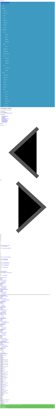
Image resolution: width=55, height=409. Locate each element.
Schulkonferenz (5, 112)
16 (0, 258)
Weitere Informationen (3, 282)
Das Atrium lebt (4, 116)
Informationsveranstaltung (5, 346)
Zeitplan (4, 15)
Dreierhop (6, 96)
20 (0, 263)
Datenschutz (3, 406)
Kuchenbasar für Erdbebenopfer (7, 248)
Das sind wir (4, 10)
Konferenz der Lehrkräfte (6, 245)
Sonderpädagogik (7, 41)
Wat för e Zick (3, 117)
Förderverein (6, 70)
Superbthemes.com (19, 404)
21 (0, 264)
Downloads (4, 27)
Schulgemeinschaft (4, 29)
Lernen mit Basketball (4, 121)
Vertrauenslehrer (5, 77)
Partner (4, 65)
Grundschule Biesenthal (5, 2)
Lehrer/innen (6, 39)
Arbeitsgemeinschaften (6, 53)
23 (0, 266)
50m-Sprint (6, 91)
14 (0, 256)
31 (0, 274)
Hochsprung (6, 98)
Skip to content (2, 0)
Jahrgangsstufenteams (6, 265)
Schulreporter (5, 84)
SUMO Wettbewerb (5, 267)
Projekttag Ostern (5, 275)
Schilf (4, 111)
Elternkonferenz (7, 58)
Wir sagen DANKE (4, 119)
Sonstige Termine (4, 293)
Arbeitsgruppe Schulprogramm (4, 364)
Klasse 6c (6, 46)
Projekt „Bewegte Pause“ (6, 262)
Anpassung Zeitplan (4, 122)
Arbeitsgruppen (5, 48)
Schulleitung (6, 34)
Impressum (3, 407)
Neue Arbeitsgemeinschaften (5, 118)
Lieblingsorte (5, 20)
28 (0, 270)
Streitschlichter (5, 79)
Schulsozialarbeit (5, 51)
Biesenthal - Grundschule (3, 280)
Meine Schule (3, 8)
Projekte (3, 316)
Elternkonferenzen (4, 287)
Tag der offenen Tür (5, 259)
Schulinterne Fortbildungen (5, 339)
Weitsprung (6, 103)
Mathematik (3, 305)
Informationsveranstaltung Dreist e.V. (7, 272)
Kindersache (3, 72)
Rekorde (4, 89)
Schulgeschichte (5, 22)
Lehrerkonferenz (7, 60)
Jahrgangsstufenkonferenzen (5, 322)
